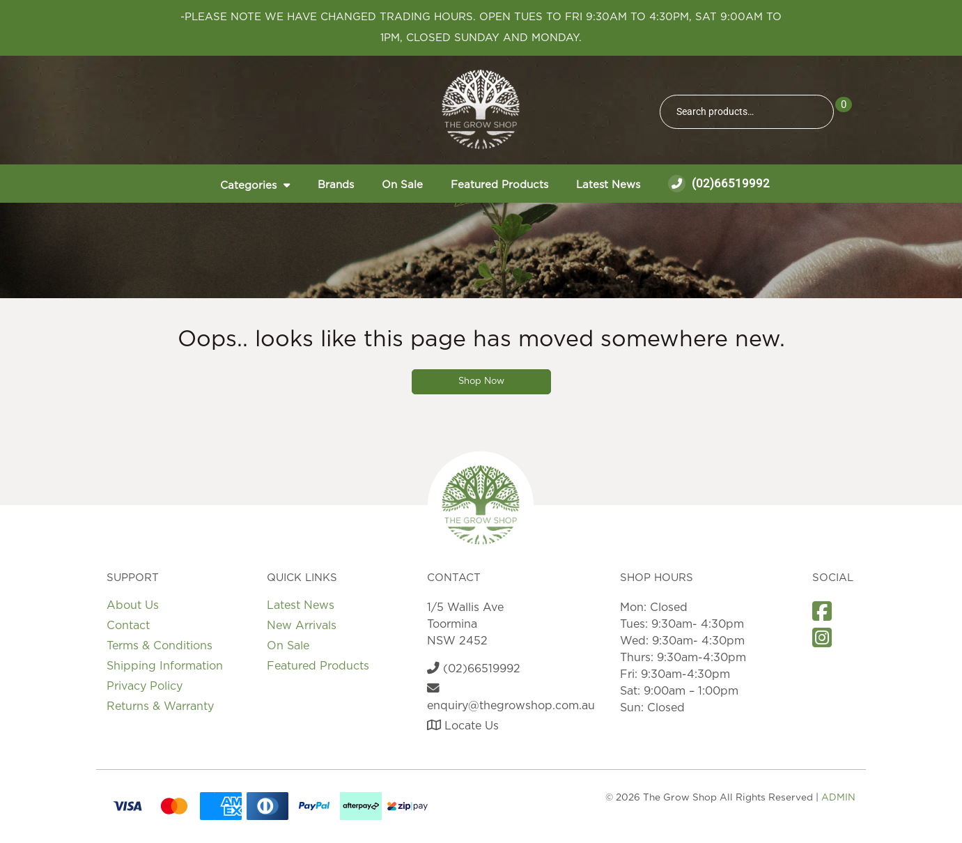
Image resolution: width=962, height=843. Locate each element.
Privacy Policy (145, 686)
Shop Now (481, 381)
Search (817, 111)
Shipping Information (165, 666)
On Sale (402, 185)
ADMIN (838, 798)
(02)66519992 (719, 183)
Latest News (608, 185)
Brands (336, 185)
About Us (133, 605)
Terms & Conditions (159, 645)
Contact (128, 625)
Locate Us (463, 726)
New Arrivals (301, 625)
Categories (248, 185)
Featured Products (499, 185)
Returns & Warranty (160, 706)
